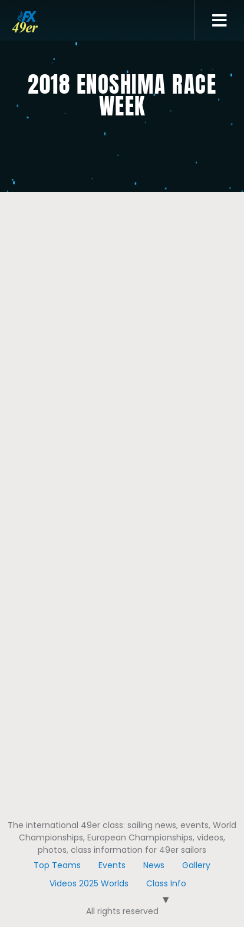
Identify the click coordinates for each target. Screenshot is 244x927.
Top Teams (57, 865)
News (153, 865)
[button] (219, 20)
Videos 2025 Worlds (89, 883)
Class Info (166, 883)
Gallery (196, 865)
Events (112, 865)
